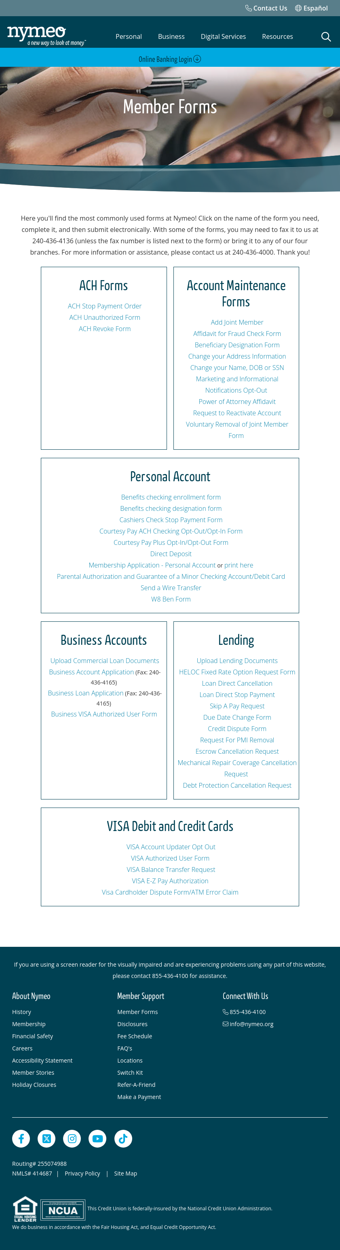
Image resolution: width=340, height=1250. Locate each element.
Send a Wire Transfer (171, 587)
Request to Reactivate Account (237, 412)
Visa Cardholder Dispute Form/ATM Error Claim (170, 892)
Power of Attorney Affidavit (237, 401)
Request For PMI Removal (237, 740)
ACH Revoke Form (105, 328)
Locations (129, 1060)
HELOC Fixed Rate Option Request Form (237, 672)
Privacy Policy (83, 1173)
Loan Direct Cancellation (237, 683)
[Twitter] (46, 1139)
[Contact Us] (266, 8)
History (21, 1012)
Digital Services (223, 36)
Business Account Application (91, 672)
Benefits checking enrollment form (171, 497)
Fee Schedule (134, 1036)
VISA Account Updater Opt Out (171, 846)
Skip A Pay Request (237, 706)
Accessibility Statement (42, 1060)
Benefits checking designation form (171, 508)
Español (311, 8)
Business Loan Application (85, 693)
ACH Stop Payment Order (104, 306)
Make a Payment (139, 1097)
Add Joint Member (237, 322)
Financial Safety (32, 1036)
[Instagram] (72, 1139)
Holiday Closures (34, 1084)
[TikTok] (123, 1139)
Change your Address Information (237, 356)
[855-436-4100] (271, 1012)
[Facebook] (21, 1139)
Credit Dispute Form (237, 728)
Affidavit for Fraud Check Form (237, 333)
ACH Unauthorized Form (104, 317)
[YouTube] (97, 1139)
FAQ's (124, 1048)
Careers (22, 1048)
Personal (129, 36)
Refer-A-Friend (136, 1084)
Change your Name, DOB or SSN (237, 367)
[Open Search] (326, 37)
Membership (29, 1024)
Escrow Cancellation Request (237, 751)
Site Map (125, 1173)
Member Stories (33, 1072)
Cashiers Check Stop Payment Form (170, 519)
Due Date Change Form (237, 717)
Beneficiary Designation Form (237, 344)
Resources (277, 36)
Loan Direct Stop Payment (237, 694)
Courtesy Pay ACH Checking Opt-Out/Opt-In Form (171, 531)
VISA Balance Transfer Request (171, 869)
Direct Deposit (171, 553)
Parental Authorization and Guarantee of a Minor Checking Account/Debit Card (171, 576)
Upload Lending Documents (237, 660)
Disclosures (132, 1024)
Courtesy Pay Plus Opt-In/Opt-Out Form (171, 542)
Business (171, 36)
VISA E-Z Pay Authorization (170, 880)
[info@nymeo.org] (271, 1024)
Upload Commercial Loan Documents (105, 660)
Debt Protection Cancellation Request (237, 785)
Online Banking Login (170, 59)
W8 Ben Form (171, 599)
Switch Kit (130, 1072)
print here (238, 565)
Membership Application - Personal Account (152, 565)
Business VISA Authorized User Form (104, 714)
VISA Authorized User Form (170, 858)
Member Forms (137, 1012)
